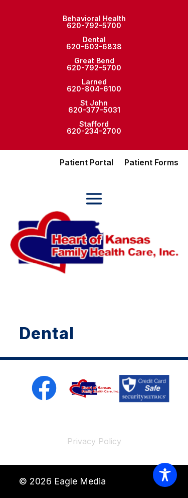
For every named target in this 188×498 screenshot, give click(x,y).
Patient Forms (151, 163)
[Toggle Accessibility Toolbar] (165, 475)
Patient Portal (86, 163)
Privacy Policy (94, 441)
